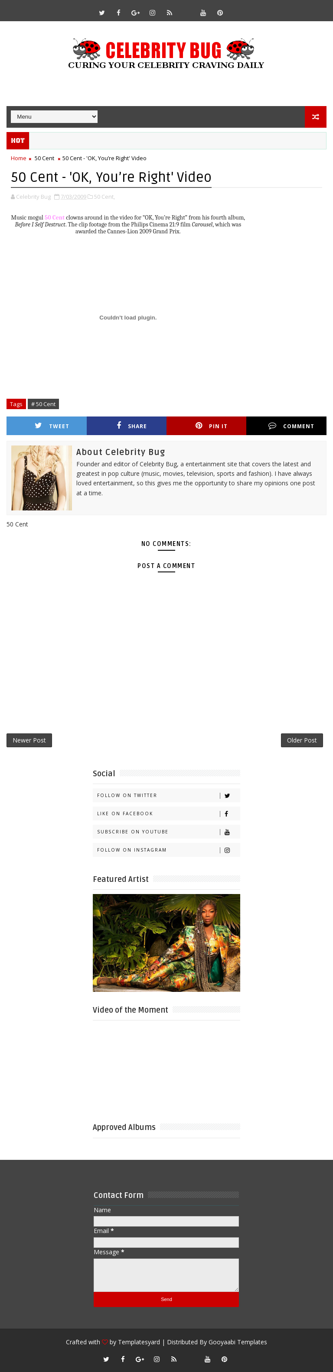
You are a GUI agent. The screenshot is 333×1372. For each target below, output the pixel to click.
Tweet (52, 426)
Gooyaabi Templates (238, 1342)
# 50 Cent (43, 404)
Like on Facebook (168, 813)
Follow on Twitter (168, 795)
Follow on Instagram (168, 850)
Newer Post (29, 740)
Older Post (302, 740)
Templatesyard (139, 1342)
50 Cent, (104, 196)
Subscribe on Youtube (168, 832)
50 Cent (44, 158)
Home (18, 158)
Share (132, 426)
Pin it (212, 426)
